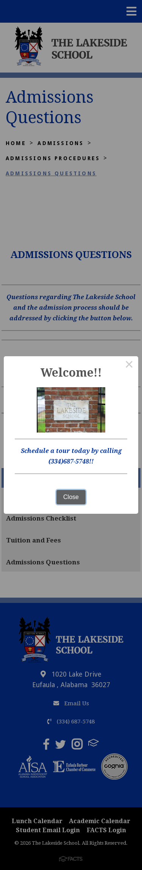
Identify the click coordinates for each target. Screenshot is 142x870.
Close (71, 497)
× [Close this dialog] (129, 365)
